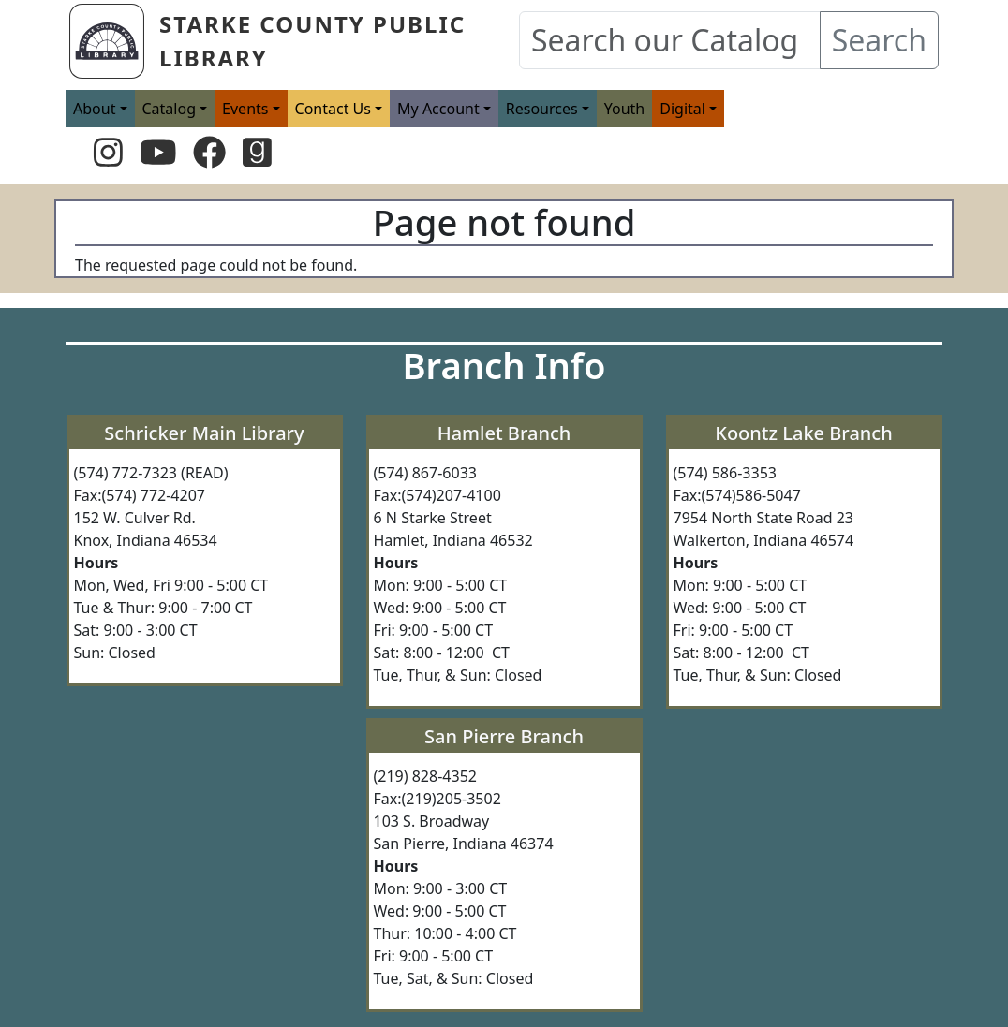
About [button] (94, 108)
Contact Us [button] (333, 108)
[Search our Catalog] (670, 40)
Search (879, 40)
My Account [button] (438, 108)
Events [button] (245, 108)
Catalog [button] (169, 108)
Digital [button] (682, 108)
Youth (624, 108)
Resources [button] (542, 108)
